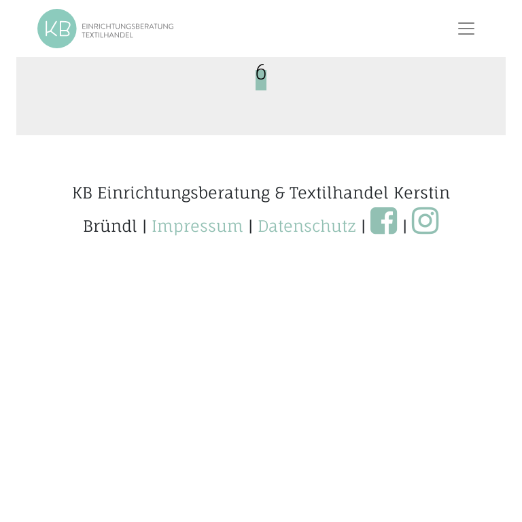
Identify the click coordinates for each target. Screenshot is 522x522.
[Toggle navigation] (466, 28)
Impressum (197, 226)
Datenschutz (307, 226)
